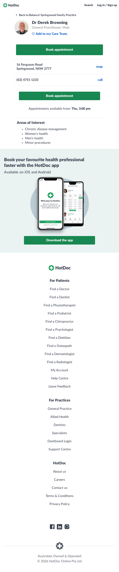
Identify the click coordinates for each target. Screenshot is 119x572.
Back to (45, 15)
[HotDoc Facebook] (52, 526)
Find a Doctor (59, 289)
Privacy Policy (60, 504)
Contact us (59, 487)
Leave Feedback (60, 386)
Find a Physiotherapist (60, 305)
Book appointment (59, 49)
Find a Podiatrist (59, 313)
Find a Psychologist (59, 329)
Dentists (60, 425)
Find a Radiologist (59, 362)
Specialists (59, 433)
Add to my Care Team (49, 33)
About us (59, 471)
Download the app (59, 240)
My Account (59, 370)
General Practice (59, 408)
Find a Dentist (60, 297)
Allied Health (59, 417)
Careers (59, 479)
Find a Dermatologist (60, 354)
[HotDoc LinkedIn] (59, 526)
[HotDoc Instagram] (66, 526)
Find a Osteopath (59, 346)
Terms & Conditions (60, 496)
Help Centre (59, 378)
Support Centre (60, 449)
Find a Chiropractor (59, 321)
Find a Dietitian (59, 337)
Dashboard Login (59, 441)
